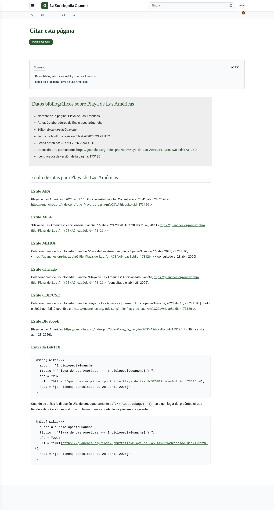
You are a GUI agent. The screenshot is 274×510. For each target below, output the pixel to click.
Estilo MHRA (43, 243)
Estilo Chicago (44, 269)
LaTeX (114, 404)
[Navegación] (33, 5)
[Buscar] (191, 5)
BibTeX (53, 347)
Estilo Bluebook (45, 321)
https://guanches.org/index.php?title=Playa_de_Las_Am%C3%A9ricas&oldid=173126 (137, 150)
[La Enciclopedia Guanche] (64, 5)
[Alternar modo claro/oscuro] (242, 5)
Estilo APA (40, 191)
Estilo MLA (41, 217)
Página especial (41, 41)
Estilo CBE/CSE (45, 295)
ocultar (235, 67)
